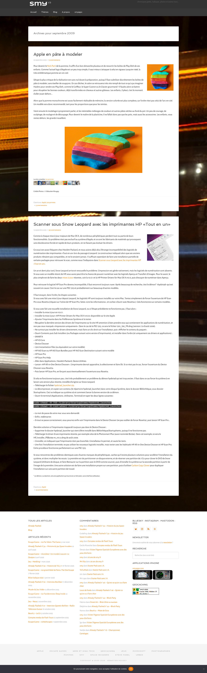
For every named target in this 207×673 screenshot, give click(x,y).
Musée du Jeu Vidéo (36, 595)
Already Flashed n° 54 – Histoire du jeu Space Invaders (50, 552)
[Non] (203, 669)
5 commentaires (54, 60)
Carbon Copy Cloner (141, 471)
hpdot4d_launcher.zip (64, 390)
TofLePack (84, 575)
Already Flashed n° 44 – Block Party (102, 603)
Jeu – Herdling (34, 567)
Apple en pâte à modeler (61, 54)
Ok (131, 669)
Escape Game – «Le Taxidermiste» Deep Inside (46, 599)
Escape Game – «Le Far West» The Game (44, 548)
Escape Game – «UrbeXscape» (40, 627)
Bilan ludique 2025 (35, 583)
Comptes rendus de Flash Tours (40, 623)
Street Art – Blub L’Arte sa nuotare (103, 608)
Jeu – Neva (32, 607)
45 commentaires (55, 235)
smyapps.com (138, 574)
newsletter (167, 548)
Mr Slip (83, 567)
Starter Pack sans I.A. (96, 571)
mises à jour (67, 282)
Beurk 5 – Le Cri (34, 619)
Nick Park (51, 66)
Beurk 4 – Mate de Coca (99, 616)
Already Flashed (34, 531)
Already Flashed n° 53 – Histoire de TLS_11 (45, 571)
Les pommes (50, 179)
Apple (44, 202)
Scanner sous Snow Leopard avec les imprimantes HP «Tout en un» (103, 226)
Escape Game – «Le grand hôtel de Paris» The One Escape (51, 576)
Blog (30, 536)
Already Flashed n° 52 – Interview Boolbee (45, 587)
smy (48, 4)
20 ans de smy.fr (94, 563)
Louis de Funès (85, 596)
